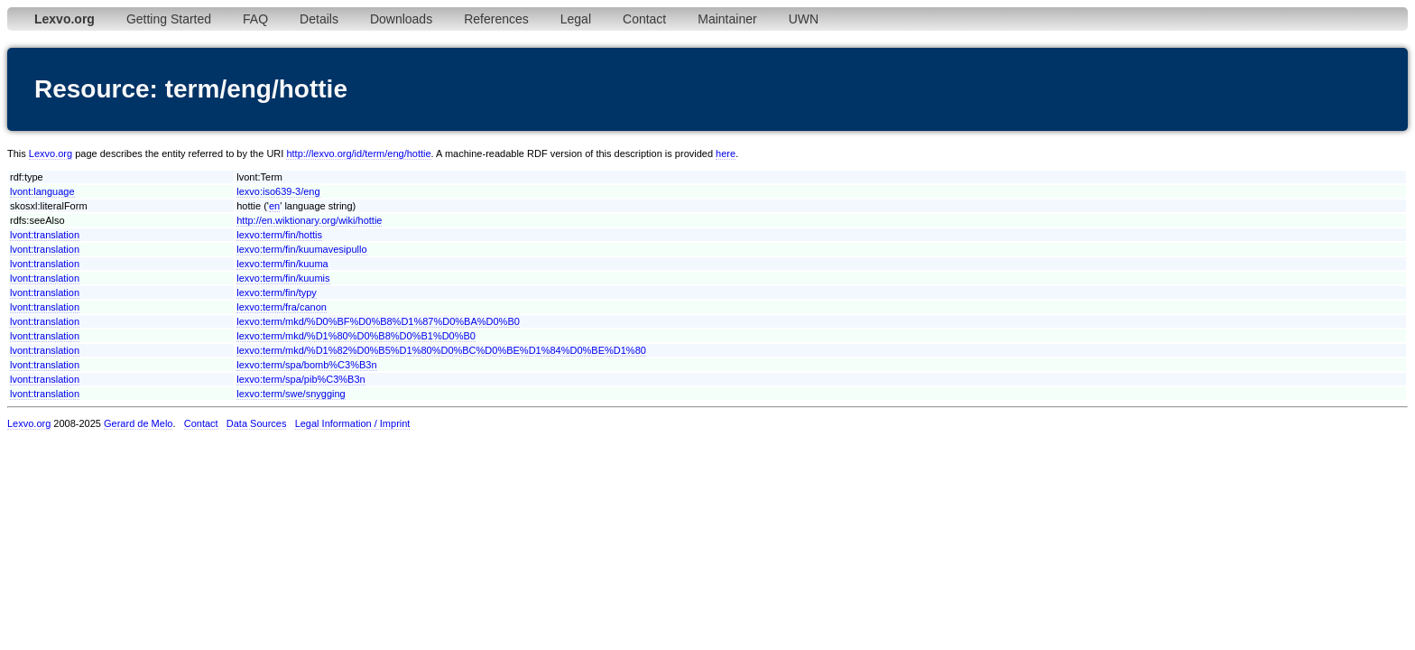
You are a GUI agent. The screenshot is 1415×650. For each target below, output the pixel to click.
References (496, 19)
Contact (644, 19)
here (725, 153)
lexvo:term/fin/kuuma (282, 263)
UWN (803, 19)
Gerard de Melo (138, 423)
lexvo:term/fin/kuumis (282, 278)
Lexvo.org (50, 153)
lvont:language (42, 191)
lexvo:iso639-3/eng (277, 191)
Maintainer (727, 19)
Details (319, 19)
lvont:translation (44, 234)
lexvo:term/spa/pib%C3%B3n (300, 379)
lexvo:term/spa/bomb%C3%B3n (306, 364)
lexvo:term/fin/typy (276, 292)
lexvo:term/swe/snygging (290, 393)
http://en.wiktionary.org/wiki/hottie (309, 220)
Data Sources (257, 423)
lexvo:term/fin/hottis (279, 234)
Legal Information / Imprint (353, 423)
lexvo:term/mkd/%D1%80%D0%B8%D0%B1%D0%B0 (356, 335)
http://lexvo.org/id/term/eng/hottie (358, 153)
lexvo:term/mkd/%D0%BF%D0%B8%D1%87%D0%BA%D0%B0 (378, 321)
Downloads (401, 19)
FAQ (255, 19)
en (274, 205)
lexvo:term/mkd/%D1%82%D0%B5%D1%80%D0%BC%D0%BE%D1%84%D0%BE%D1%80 (441, 350)
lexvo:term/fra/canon (281, 307)
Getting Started (168, 19)
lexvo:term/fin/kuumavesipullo (301, 249)
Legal (575, 19)
